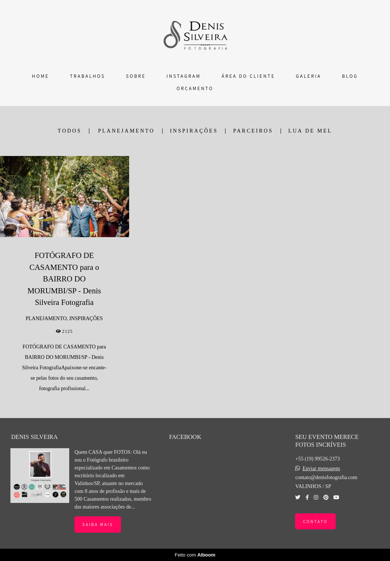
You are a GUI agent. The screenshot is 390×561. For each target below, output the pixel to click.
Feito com (195, 555)
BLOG (350, 76)
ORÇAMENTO (195, 88)
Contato (315, 521)
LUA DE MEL (310, 131)
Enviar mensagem (321, 468)
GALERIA (308, 76)
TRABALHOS (87, 76)
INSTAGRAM (184, 76)
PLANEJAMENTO (126, 131)
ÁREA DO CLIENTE (248, 76)
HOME (40, 76)
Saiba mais (97, 524)
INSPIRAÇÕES (194, 131)
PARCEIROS (253, 131)
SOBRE (136, 76)
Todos (69, 131)
